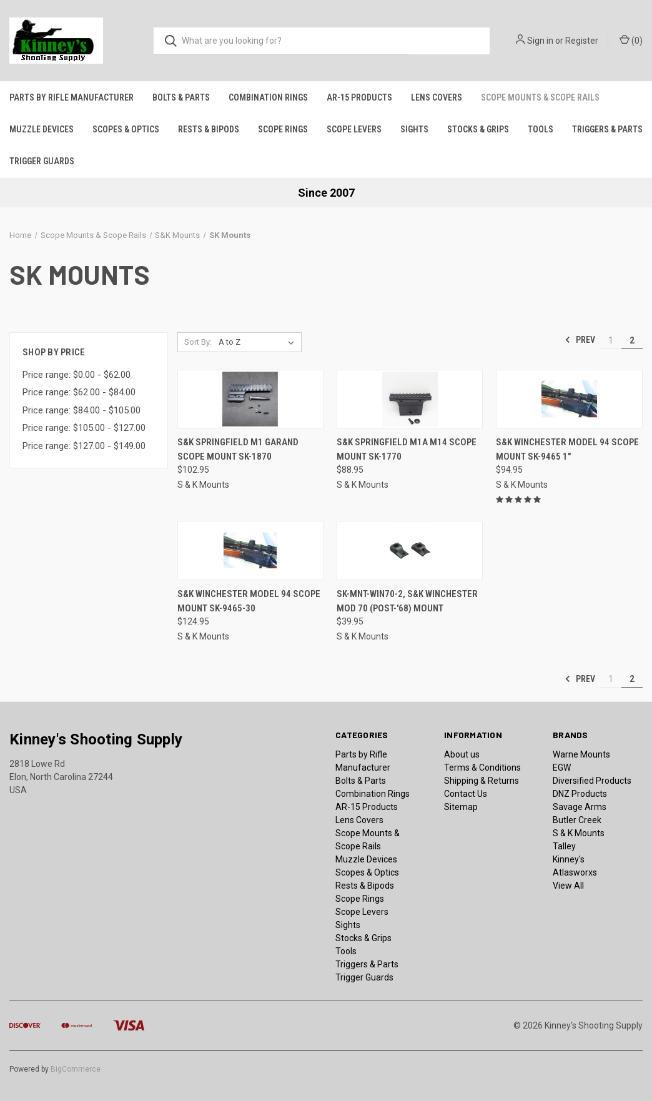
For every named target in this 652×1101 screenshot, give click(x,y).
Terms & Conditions (482, 768)
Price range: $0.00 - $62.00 (76, 374)
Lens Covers (436, 97)
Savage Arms (579, 807)
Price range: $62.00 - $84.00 (79, 392)
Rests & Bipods (208, 129)
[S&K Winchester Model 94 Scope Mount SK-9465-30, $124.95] (250, 550)
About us (462, 754)
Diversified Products (592, 781)
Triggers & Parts (607, 129)
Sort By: (198, 342)
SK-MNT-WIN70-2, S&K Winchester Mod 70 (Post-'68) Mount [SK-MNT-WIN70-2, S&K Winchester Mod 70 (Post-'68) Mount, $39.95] (407, 601)
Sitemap (461, 807)
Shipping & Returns (481, 781)
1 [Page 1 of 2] (610, 340)
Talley (564, 846)
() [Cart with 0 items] (631, 40)
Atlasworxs (575, 872)
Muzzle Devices (41, 129)
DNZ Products (580, 794)
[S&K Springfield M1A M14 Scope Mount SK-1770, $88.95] (409, 399)
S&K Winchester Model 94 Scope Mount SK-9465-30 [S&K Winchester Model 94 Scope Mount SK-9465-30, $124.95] (248, 601)
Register (581, 41)
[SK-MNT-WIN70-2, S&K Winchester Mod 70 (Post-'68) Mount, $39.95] (409, 550)
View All (568, 886)
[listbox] (259, 342)
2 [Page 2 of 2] (632, 340)
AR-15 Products (359, 97)
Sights (414, 129)
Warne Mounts (581, 754)
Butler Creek (577, 820)
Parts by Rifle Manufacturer (71, 97)
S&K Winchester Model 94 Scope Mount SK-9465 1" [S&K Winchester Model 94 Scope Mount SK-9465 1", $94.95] (567, 449)
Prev (580, 339)
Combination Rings (268, 97)
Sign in (540, 41)
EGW (562, 768)
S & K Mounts (579, 833)
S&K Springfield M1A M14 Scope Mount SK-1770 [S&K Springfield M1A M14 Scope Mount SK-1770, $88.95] (407, 449)
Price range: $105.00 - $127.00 (84, 427)
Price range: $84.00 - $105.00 (81, 410)
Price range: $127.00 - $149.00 (84, 446)
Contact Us (465, 794)
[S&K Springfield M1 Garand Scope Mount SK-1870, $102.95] (250, 399)
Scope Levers (354, 129)
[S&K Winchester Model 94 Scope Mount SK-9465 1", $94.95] (569, 399)
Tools (540, 129)
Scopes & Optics (125, 129)
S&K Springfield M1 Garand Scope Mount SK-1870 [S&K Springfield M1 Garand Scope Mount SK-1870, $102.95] (238, 449)
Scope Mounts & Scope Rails (540, 97)
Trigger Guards (41, 161)
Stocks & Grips (478, 129)
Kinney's (569, 859)
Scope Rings (283, 129)
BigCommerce (76, 1069)
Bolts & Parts (181, 97)
